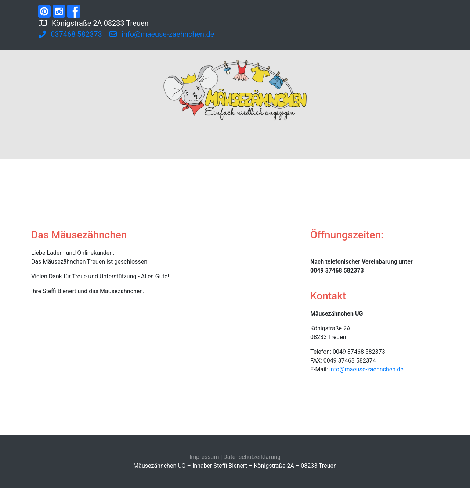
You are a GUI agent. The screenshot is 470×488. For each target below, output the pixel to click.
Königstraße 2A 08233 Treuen (122, 22)
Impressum (204, 456)
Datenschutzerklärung (252, 456)
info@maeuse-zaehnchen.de (366, 369)
